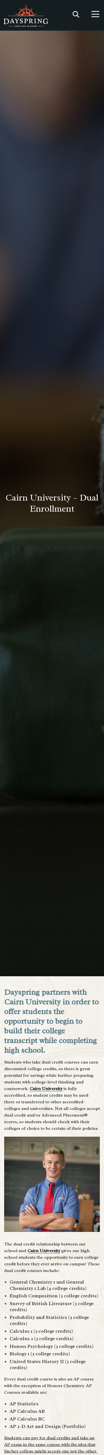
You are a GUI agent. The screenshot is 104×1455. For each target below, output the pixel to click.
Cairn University (46, 1088)
